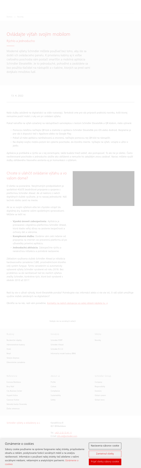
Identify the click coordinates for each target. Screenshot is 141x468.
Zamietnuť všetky (105, 454)
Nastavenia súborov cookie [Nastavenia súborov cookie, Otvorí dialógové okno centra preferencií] (105, 446)
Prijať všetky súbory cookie (105, 462)
